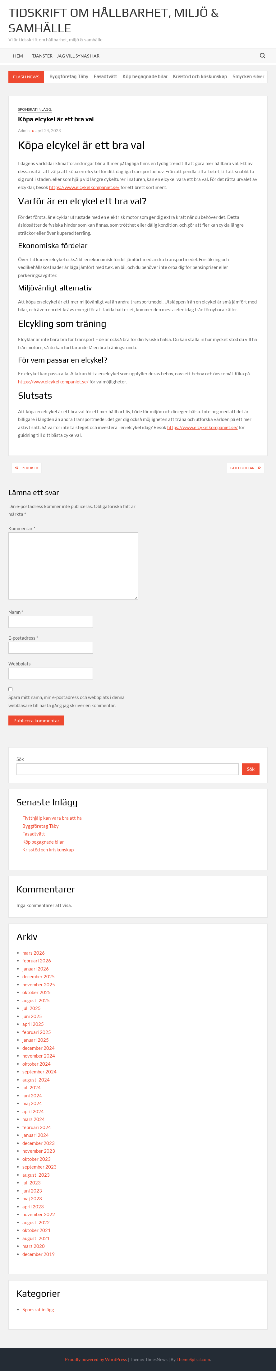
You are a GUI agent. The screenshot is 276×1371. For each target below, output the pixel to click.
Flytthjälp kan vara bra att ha (52, 818)
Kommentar (21, 528)
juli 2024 (31, 1087)
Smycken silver (258, 76)
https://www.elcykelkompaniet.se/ (84, 187)
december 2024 (38, 1048)
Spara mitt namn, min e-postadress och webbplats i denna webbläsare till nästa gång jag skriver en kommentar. (66, 701)
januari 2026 (35, 968)
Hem (18, 55)
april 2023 (33, 1206)
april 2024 (33, 1111)
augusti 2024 (36, 1079)
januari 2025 (35, 1040)
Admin (24, 130)
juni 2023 (32, 1190)
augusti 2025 (36, 1000)
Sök (20, 759)
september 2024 (39, 1071)
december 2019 (38, 1254)
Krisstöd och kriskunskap (210, 76)
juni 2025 (32, 1016)
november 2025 (38, 984)
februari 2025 (36, 1032)
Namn (15, 612)
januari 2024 (35, 1135)
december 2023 (38, 1143)
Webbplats (19, 663)
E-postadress (23, 638)
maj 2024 (32, 1103)
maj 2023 (32, 1198)
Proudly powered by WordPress (96, 1359)
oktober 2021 (36, 1230)
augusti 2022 (36, 1222)
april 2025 (33, 1024)
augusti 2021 (36, 1238)
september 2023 (39, 1167)
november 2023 (38, 1151)
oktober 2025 (36, 992)
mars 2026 (33, 953)
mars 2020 (33, 1246)
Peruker (29, 467)
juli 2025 (31, 1008)
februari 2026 (36, 960)
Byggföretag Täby (78, 76)
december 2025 (38, 976)
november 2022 (38, 1214)
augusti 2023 (36, 1175)
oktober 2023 (36, 1159)
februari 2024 (36, 1127)
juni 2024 (32, 1095)
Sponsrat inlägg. (35, 109)
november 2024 (38, 1055)
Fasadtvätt (115, 76)
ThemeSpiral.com (193, 1359)
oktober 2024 (36, 1064)
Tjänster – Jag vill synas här (65, 55)
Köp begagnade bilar (154, 76)
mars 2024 (33, 1119)
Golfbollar (242, 467)
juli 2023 (31, 1182)
